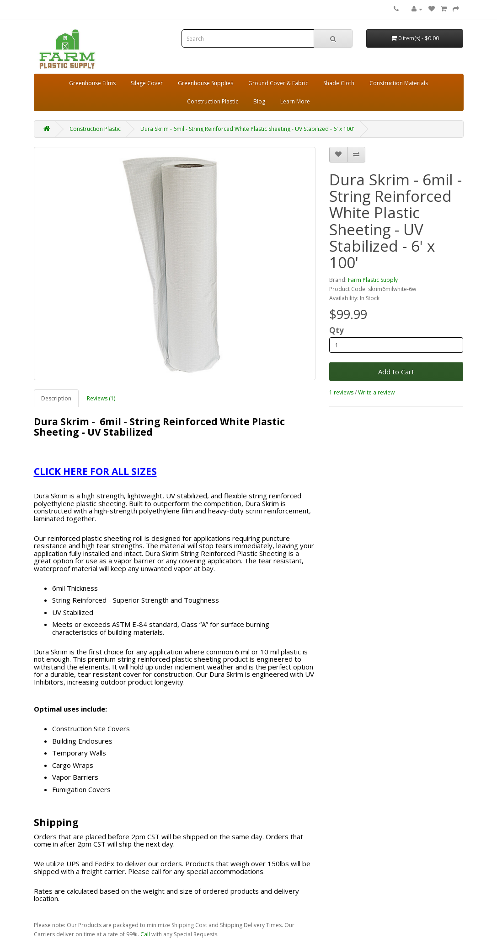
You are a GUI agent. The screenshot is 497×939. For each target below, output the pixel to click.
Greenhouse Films (92, 83)
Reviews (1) (101, 398)
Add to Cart (396, 371)
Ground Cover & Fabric (278, 83)
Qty (336, 330)
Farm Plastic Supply (373, 280)
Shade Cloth (338, 83)
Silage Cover (147, 83)
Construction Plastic (212, 101)
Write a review (376, 392)
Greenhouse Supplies (205, 83)
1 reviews (341, 392)
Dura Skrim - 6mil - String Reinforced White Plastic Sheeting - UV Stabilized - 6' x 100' (247, 129)
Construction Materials (398, 83)
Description (56, 398)
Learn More (295, 101)
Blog (259, 101)
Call (145, 934)
